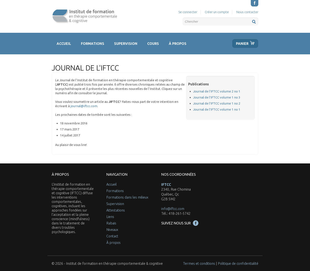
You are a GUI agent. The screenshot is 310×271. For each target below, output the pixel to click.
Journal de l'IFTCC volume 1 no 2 (216, 103)
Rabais (111, 223)
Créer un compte (217, 12)
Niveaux (112, 230)
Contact (112, 236)
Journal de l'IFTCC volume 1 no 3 (216, 97)
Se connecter (187, 12)
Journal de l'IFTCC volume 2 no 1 (216, 91)
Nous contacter (247, 12)
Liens (110, 217)
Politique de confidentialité (238, 263)
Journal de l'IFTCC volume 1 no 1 (216, 109)
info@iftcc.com (172, 209)
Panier (242, 43)
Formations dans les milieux (127, 197)
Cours (153, 43)
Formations (92, 43)
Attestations (115, 210)
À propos (177, 43)
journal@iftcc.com (83, 106)
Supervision (125, 43)
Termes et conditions (199, 263)
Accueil (64, 43)
